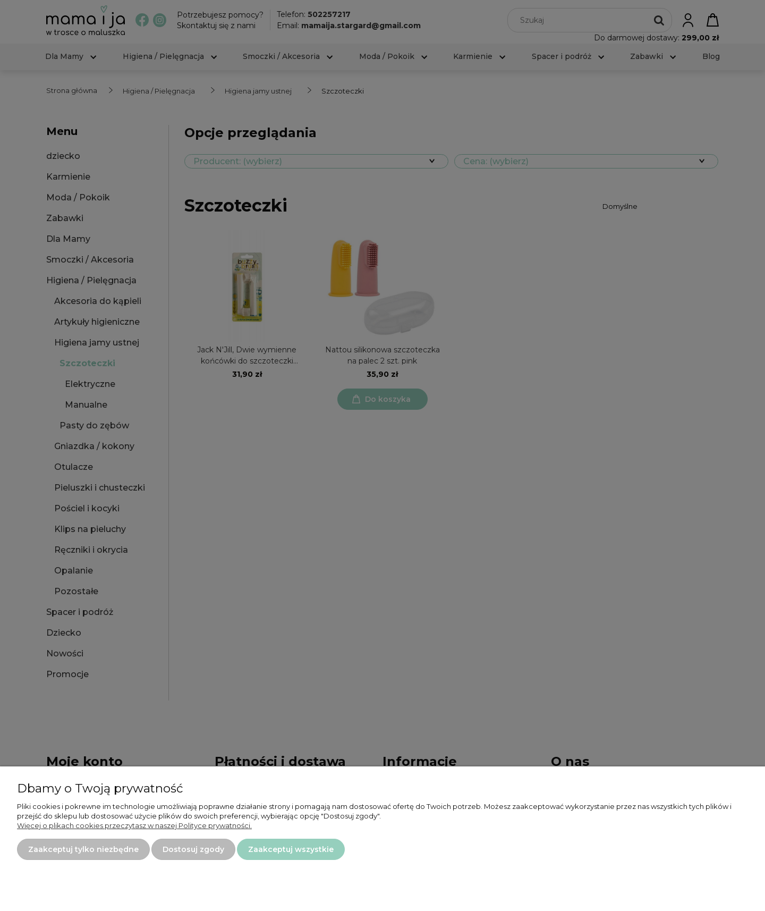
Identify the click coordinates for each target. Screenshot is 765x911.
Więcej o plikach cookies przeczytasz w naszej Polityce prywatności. (134, 825)
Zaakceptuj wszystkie (291, 849)
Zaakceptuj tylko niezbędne (83, 849)
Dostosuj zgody (193, 849)
